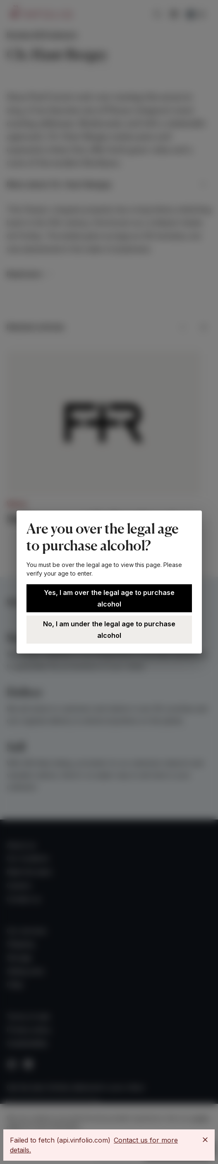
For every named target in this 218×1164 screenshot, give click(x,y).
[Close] (205, 1140)
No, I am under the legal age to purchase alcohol (109, 629)
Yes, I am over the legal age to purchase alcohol (109, 598)
